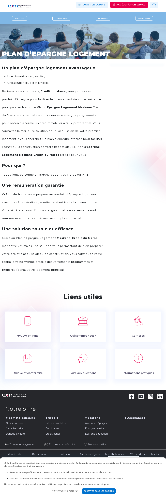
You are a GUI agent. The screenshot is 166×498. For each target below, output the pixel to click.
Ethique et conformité (59, 444)
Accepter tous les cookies (99, 491)
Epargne (94, 417)
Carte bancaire (14, 428)
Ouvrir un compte (93, 4)
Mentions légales (90, 454)
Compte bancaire (22, 417)
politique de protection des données (66, 484)
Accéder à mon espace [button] (131, 4)
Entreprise (103, 18)
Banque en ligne (16, 433)
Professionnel (61, 18)
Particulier (19, 18)
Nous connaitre (95, 444)
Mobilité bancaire (115, 454)
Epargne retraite (95, 428)
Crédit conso (52, 433)
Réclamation (39, 454)
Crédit (53, 417)
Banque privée (144, 18)
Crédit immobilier (55, 423)
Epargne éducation (96, 433)
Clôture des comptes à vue (146, 454)
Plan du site (15, 454)
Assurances (136, 417)
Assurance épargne (96, 423)
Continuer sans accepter (65, 491)
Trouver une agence (19, 444)
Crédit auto (52, 428)
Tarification (65, 454)
